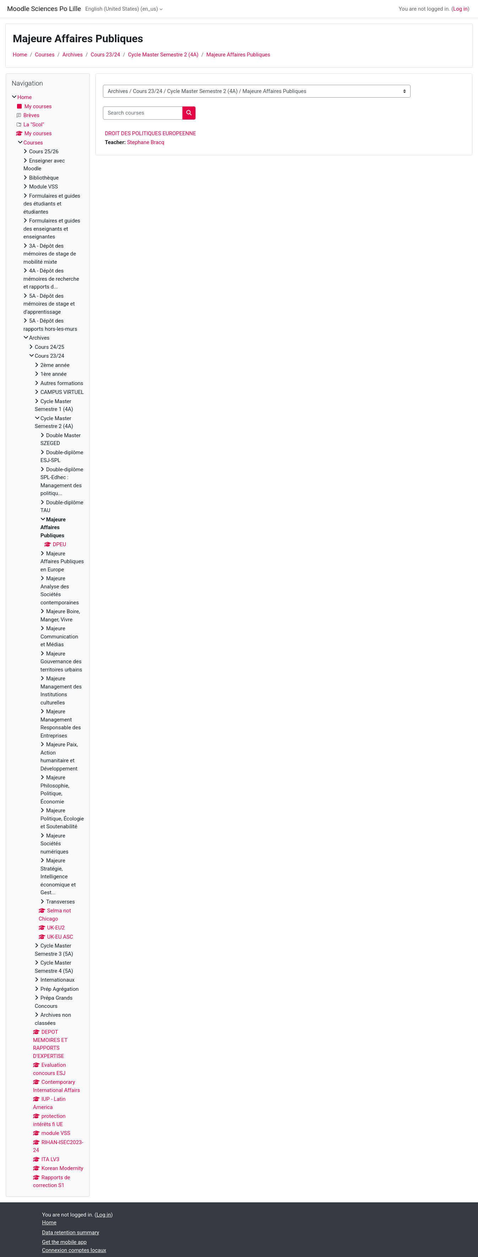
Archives (72, 54)
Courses (45, 54)
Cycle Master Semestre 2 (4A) (163, 54)
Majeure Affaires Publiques (238, 54)
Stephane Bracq (145, 142)
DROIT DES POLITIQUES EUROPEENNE (150, 133)
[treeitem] (48, 641)
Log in (460, 9)
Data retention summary (70, 1232)
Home (20, 54)
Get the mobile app (64, 1242)
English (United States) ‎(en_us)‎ (121, 9)
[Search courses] (143, 113)
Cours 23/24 (105, 54)
